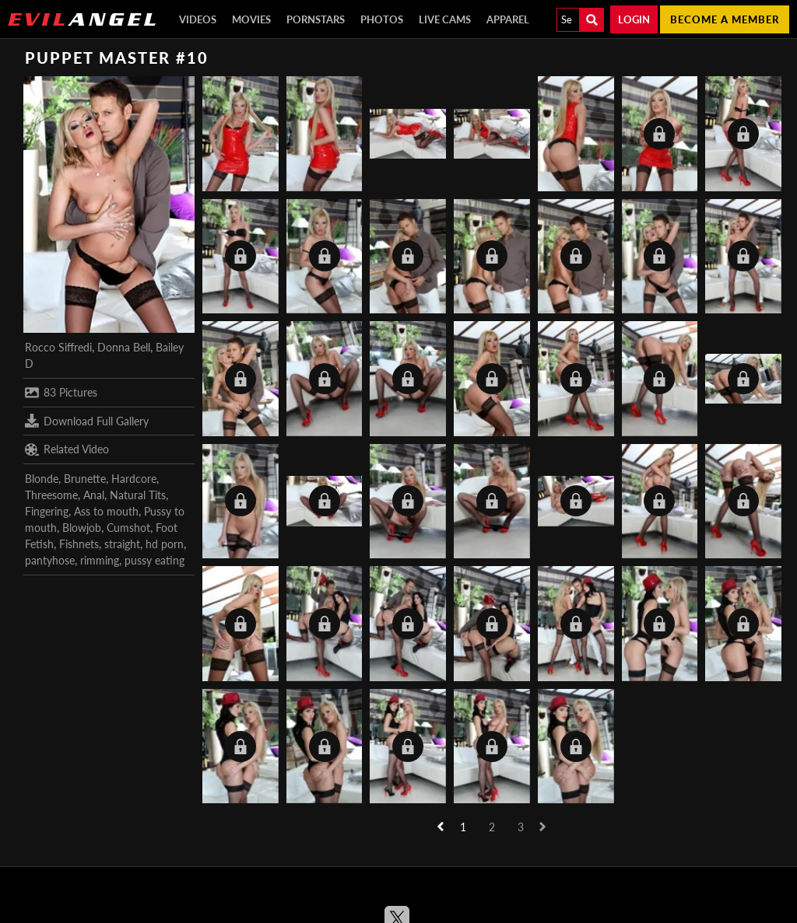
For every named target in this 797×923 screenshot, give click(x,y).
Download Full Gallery (87, 421)
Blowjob (81, 527)
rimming (99, 560)
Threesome (51, 495)
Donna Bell (123, 347)
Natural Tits (138, 495)
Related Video (67, 449)
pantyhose (50, 560)
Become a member (724, 19)
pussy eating (154, 560)
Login (634, 19)
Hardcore (133, 478)
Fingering (46, 511)
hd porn (165, 544)
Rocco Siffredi (58, 347)
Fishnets (79, 544)
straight (122, 544)
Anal (93, 495)
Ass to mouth (106, 511)
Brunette (85, 478)
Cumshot (128, 527)
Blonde (41, 478)
